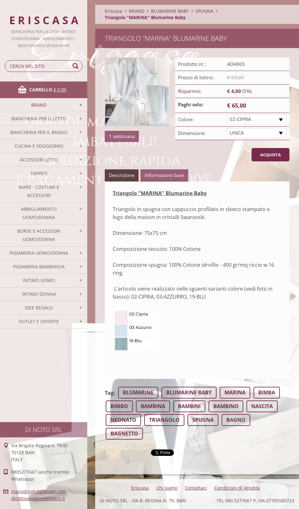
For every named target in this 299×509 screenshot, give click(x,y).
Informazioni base (164, 175)
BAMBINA (153, 406)
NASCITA (262, 406)
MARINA (235, 392)
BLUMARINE (138, 392)
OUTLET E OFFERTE (39, 321)
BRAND (38, 105)
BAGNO (236, 419)
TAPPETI (39, 173)
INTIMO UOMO (39, 280)
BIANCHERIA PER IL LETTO (38, 119)
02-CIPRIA (240, 119)
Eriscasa (113, 11)
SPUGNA (204, 11)
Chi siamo (166, 488)
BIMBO (119, 406)
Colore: (186, 119)
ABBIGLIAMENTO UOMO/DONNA (39, 213)
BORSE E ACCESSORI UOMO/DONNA (39, 235)
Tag (109, 392)
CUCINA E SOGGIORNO (39, 146)
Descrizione (121, 175)
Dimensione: (192, 133)
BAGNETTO (124, 433)
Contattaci (196, 488)
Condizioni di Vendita (237, 488)
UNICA (237, 133)
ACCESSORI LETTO (39, 160)
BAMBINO (225, 406)
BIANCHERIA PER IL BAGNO (39, 132)
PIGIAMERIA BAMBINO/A (39, 267)
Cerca (76, 66)
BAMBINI (189, 406)
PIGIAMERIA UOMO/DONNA (39, 253)
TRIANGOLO (164, 419)
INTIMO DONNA (39, 294)
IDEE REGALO (39, 308)
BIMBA (266, 392)
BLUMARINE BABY (170, 11)
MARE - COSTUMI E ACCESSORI (39, 191)
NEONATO (123, 419)
